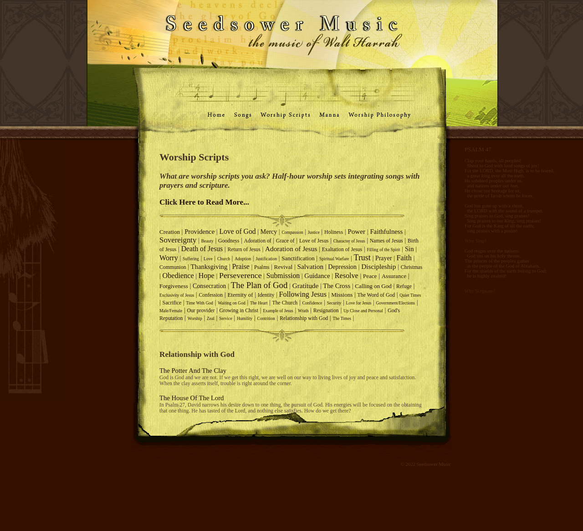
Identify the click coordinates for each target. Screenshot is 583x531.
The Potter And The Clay (192, 370)
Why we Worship (32, 133)
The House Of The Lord (191, 398)
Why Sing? (475, 240)
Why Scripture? (480, 291)
